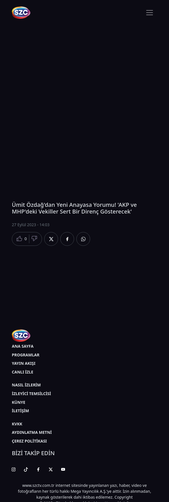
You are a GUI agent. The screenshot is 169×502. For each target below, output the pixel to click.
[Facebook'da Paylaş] (67, 239)
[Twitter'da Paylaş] (51, 239)
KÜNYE (18, 402)
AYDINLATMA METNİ (32, 432)
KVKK (17, 424)
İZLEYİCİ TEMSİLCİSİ (31, 393)
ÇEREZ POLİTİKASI (29, 441)
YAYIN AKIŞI (23, 363)
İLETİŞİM (20, 410)
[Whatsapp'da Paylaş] (83, 239)
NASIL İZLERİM (26, 385)
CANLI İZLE (22, 372)
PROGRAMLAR (25, 354)
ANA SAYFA (23, 346)
